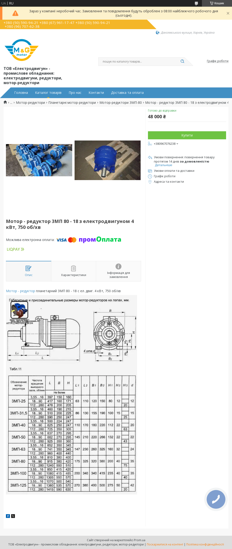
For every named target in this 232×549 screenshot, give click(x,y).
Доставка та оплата (127, 92)
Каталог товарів (48, 92)
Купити (187, 135)
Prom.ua (139, 540)
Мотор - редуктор (20, 291)
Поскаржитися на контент (165, 544)
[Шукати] (182, 61)
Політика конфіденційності (205, 544)
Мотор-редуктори (30, 102)
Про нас (75, 92)
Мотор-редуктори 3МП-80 (120, 102)
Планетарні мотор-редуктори (72, 102)
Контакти (96, 92)
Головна (21, 92)
